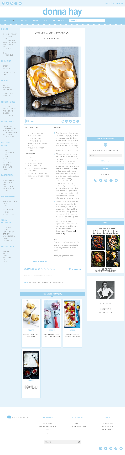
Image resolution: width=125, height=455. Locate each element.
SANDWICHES (8, 90)
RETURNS (47, 430)
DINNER (4, 29)
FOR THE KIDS (7, 175)
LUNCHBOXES (8, 186)
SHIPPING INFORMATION (47, 427)
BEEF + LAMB (7, 36)
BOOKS (52, 20)
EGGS (5, 70)
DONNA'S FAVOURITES (8, 151)
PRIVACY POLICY (107, 430)
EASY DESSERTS (8, 182)
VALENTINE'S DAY (9, 236)
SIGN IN (77, 423)
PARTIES (6, 184)
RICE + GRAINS (8, 44)
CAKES (5, 154)
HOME (4, 20)
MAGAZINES (62, 20)
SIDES (5, 206)
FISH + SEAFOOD (9, 40)
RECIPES (12, 20)
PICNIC (5, 238)
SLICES (5, 159)
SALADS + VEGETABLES (8, 54)
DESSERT (6, 255)
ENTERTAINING (8, 196)
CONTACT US (47, 423)
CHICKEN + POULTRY (10, 34)
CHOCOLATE (7, 167)
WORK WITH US (107, 427)
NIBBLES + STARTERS (10, 202)
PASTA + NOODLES (9, 42)
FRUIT (5, 169)
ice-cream (53, 283)
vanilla (60, 283)
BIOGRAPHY (105, 309)
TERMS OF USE (107, 423)
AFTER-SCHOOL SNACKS (8, 189)
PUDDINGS (6, 161)
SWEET (5, 66)
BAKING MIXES (7, 121)
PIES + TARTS (7, 49)
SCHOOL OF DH (24, 20)
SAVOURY (6, 68)
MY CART (116, 3)
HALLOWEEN (7, 240)
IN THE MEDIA (105, 312)
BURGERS (6, 87)
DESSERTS (6, 208)
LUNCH (4, 80)
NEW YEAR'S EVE (8, 232)
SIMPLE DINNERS (9, 180)
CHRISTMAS (7, 228)
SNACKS (6, 251)
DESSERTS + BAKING (6, 144)
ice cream (44, 283)
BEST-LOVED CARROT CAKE (9, 136)
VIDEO (35, 20)
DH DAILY (43, 20)
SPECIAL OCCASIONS (6, 221)
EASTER (5, 230)
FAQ (47, 433)
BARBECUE (6, 96)
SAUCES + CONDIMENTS (9, 114)
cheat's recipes (34, 283)
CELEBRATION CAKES (8, 211)
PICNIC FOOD (8, 94)
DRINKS (5, 74)
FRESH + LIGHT (7, 246)
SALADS (5, 85)
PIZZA (5, 47)
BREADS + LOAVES (9, 109)
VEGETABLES (7, 107)
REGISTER (105, 161)
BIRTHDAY (6, 234)
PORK (5, 38)
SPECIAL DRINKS (8, 214)
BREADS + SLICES (9, 72)
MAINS (5, 204)
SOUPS (5, 51)
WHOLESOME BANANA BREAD (9, 127)
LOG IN (107, 3)
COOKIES (6, 156)
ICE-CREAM (7, 165)
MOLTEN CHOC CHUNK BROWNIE (10, 131)
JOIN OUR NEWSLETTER (77, 427)
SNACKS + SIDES (8, 102)
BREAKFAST (6, 61)
